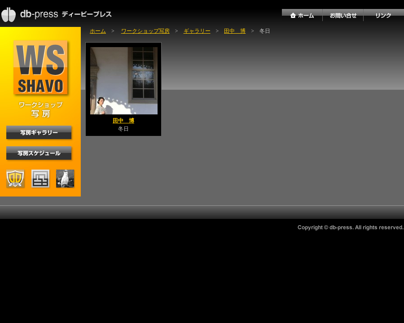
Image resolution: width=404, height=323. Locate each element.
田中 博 (235, 31)
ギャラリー (197, 31)
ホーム (98, 31)
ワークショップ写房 (145, 31)
